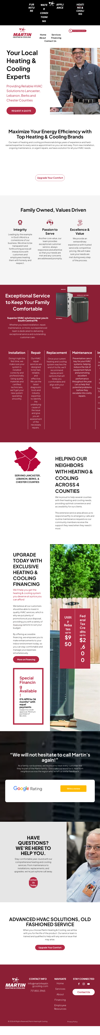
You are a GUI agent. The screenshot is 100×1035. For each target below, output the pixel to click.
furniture (31, 7)
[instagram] (83, 984)
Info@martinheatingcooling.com (38, 984)
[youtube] (88, 984)
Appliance (60, 6)
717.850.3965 (37, 990)
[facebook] (79, 984)
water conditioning (44, 13)
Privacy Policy (72, 1022)
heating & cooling (80, 9)
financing (17, 624)
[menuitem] (43, 34)
